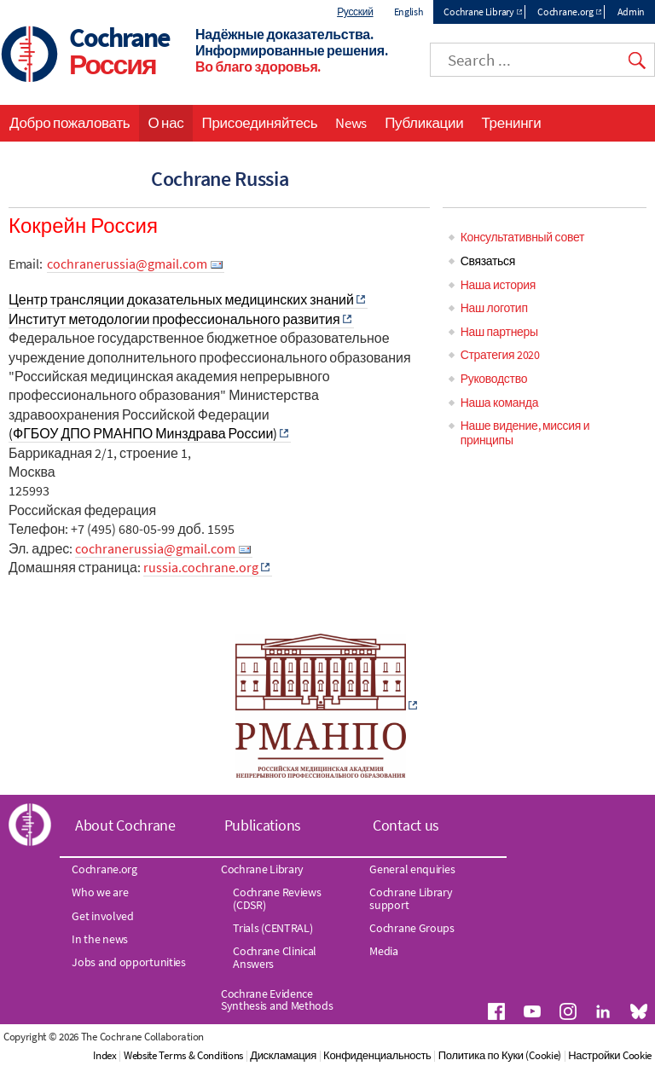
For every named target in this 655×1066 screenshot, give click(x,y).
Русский (355, 11)
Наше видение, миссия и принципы (525, 433)
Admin (631, 11)
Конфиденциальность (377, 1055)
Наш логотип (494, 308)
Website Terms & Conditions (183, 1055)
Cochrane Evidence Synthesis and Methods (277, 999)
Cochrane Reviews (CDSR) (277, 898)
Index (105, 1055)
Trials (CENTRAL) (272, 928)
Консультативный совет (522, 237)
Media (383, 951)
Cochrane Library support (410, 898)
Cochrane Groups (412, 928)
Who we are (100, 892)
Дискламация (283, 1055)
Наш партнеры (499, 331)
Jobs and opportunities (128, 962)
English (409, 11)
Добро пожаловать (69, 122)
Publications (262, 825)
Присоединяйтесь (260, 122)
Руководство (494, 378)
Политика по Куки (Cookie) (499, 1055)
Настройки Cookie (610, 1055)
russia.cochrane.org (200, 567)
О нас (165, 122)
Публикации (424, 122)
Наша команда (499, 402)
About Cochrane (125, 825)
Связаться (488, 261)
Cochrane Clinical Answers (274, 956)
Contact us (406, 825)
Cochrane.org (565, 11)
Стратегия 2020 (500, 354)
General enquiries (412, 869)
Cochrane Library (478, 11)
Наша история (498, 285)
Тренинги (511, 122)
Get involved (102, 916)
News (351, 122)
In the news (100, 939)
